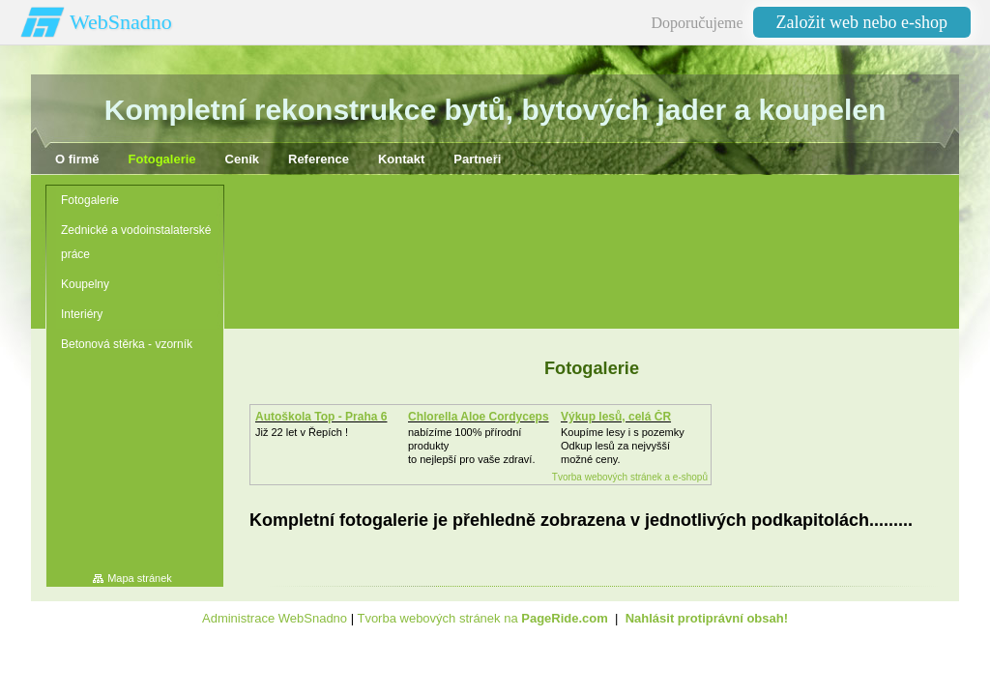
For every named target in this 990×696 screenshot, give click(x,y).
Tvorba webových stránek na (482, 618)
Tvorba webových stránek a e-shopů (630, 477)
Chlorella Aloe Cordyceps (478, 416)
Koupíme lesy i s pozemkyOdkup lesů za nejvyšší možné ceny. (622, 445)
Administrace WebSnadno (274, 618)
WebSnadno (121, 22)
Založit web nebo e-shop (861, 22)
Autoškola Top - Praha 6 (321, 416)
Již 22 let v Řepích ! (301, 432)
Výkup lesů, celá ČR (616, 416)
